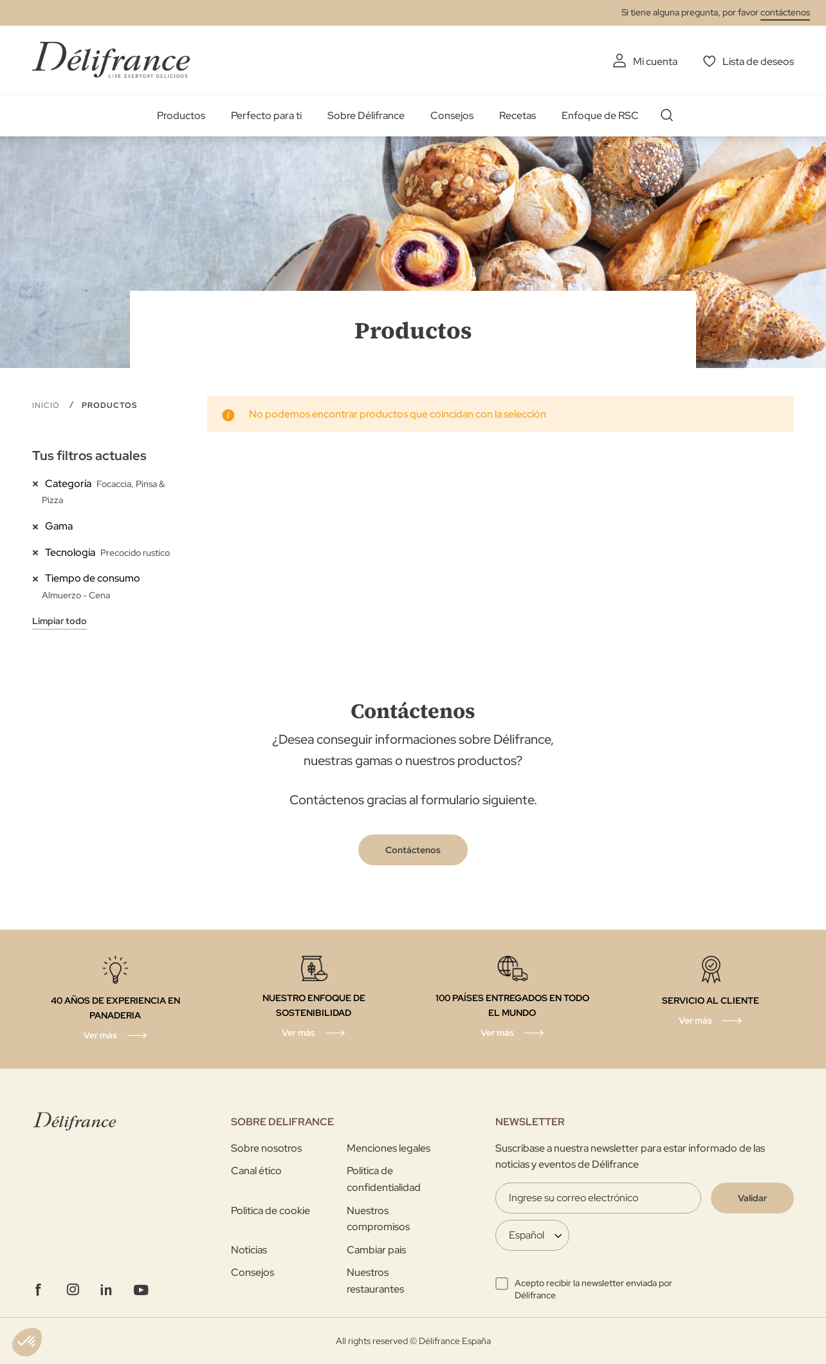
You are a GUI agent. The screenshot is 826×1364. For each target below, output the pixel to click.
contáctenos (785, 12)
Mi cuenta (655, 61)
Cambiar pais (376, 1250)
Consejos (451, 115)
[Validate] (752, 1198)
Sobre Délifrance (366, 115)
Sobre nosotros (266, 1148)
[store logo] (111, 59)
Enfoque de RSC (600, 115)
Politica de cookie (270, 1210)
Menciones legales (388, 1148)
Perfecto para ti (266, 115)
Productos (181, 115)
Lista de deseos (758, 61)
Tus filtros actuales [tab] (89, 455)
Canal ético (256, 1170)
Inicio (47, 405)
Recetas (517, 115)
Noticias (249, 1250)
